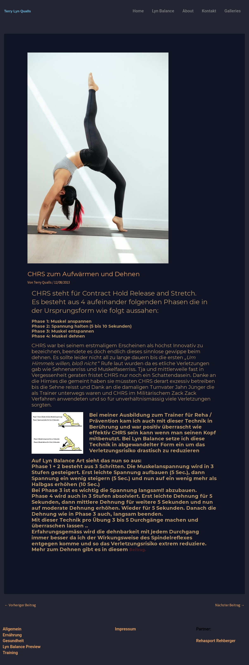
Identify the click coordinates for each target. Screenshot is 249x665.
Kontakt (209, 10)
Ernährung (12, 634)
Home (138, 10)
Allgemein (12, 628)
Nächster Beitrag (229, 605)
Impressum (125, 628)
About (188, 10)
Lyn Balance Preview (22, 646)
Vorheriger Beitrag (20, 605)
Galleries (232, 10)
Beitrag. (139, 549)
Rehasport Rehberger (216, 640)
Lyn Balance (163, 10)
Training (10, 652)
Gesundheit (13, 640)
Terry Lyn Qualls (20, 11)
